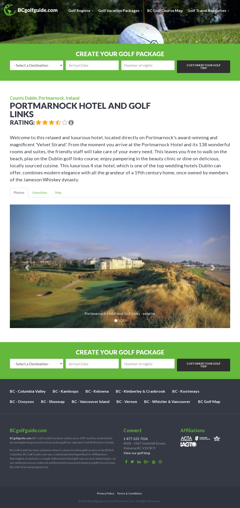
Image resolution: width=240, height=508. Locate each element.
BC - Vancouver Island (90, 401)
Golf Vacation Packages (120, 10)
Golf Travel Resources (208, 10)
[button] (26, 266)
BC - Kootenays (185, 391)
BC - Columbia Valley (28, 391)
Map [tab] (58, 192)
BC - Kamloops (66, 391)
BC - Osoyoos (22, 401)
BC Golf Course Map (165, 10)
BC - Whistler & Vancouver (167, 401)
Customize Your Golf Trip (204, 66)
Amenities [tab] (39, 192)
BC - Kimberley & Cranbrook (140, 391)
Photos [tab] (19, 192)
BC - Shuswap (53, 401)
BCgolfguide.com (21, 438)
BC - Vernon (126, 401)
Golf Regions (81, 10)
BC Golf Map (209, 401)
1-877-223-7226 (136, 439)
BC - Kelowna (97, 391)
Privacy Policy (105, 493)
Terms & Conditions (129, 493)
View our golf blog (137, 453)
